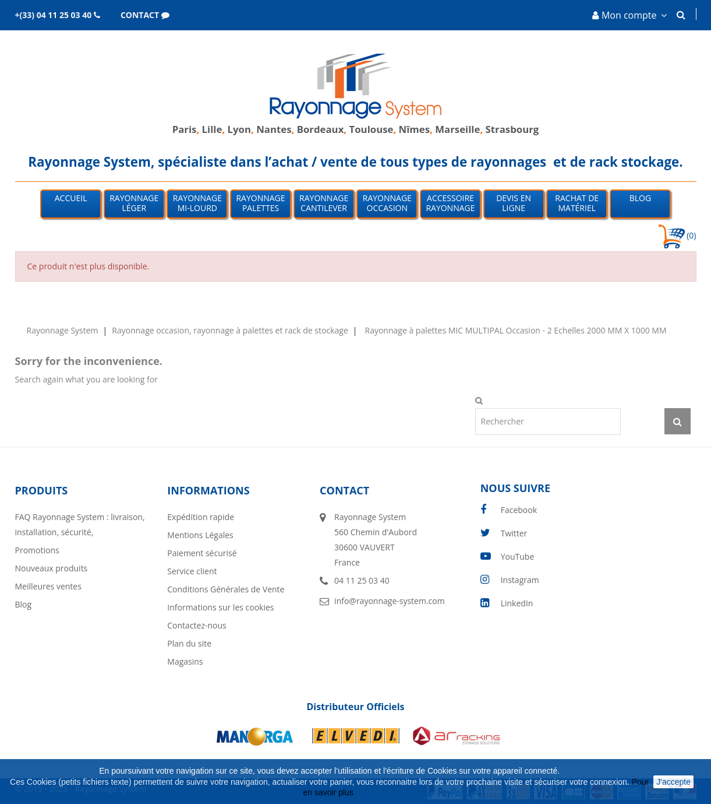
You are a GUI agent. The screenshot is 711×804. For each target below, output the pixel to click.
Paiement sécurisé (201, 553)
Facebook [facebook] (519, 509)
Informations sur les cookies (220, 607)
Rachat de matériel (577, 202)
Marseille (457, 129)
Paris (184, 129)
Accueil (71, 197)
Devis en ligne (513, 202)
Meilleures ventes (48, 586)
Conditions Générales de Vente (225, 589)
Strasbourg (512, 129)
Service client (192, 571)
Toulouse (371, 129)
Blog (640, 197)
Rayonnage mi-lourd (197, 202)
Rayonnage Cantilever (323, 202)
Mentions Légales (200, 534)
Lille (212, 129)
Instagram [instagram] (520, 579)
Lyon (239, 129)
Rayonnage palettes (260, 202)
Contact (344, 490)
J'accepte (673, 782)
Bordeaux (319, 129)
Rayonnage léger (133, 202)
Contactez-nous (197, 625)
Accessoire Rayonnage (450, 202)
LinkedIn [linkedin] (517, 603)
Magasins (185, 661)
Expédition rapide (200, 516)
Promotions (37, 550)
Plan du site (189, 643)
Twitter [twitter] (514, 533)
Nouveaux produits (51, 568)
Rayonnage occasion (387, 202)
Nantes (273, 129)
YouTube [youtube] (518, 556)
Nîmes (414, 129)
